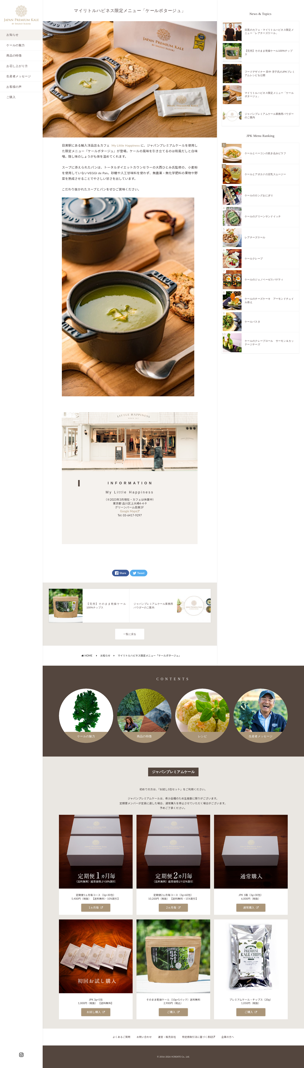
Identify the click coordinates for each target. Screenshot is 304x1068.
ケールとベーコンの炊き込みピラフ (265, 153)
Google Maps (129, 511)
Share (120, 573)
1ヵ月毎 (96, 908)
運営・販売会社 (167, 1036)
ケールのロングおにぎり (259, 195)
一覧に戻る (129, 634)
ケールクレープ (254, 258)
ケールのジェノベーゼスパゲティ (264, 279)
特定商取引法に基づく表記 (198, 1037)
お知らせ (12, 34)
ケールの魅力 (15, 45)
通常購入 (251, 908)
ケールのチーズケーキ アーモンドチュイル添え (269, 300)
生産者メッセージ (18, 76)
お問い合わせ (144, 1036)
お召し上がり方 (17, 66)
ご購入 (11, 97)
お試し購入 (96, 1012)
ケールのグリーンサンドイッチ (263, 216)
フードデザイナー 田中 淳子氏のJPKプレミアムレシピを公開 (270, 73)
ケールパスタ (252, 321)
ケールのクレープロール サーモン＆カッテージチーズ (269, 342)
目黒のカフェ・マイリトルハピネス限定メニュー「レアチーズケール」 (269, 31)
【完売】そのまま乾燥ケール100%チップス (269, 52)
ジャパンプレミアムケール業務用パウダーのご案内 (269, 115)
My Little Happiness (126, 145)
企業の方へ (227, 1036)
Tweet (139, 573)
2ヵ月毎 (173, 908)
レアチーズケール (255, 237)
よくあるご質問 (121, 1036)
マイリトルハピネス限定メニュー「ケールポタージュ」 (147, 655)
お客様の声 (14, 86)
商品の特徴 (14, 55)
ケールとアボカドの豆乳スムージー (265, 174)
